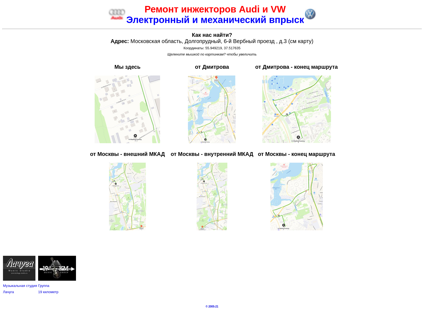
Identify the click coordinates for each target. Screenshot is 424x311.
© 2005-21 (212, 306)
